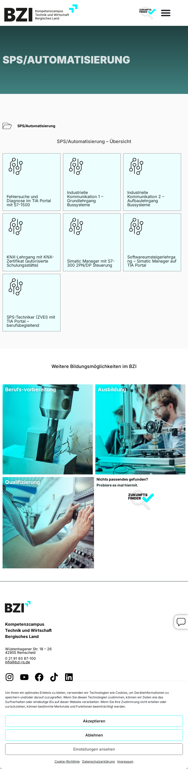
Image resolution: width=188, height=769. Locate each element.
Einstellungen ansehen (94, 749)
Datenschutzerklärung (98, 761)
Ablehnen (94, 735)
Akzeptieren (94, 721)
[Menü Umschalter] (166, 13)
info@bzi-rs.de (17, 662)
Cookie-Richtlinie (67, 761)
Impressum (125, 761)
